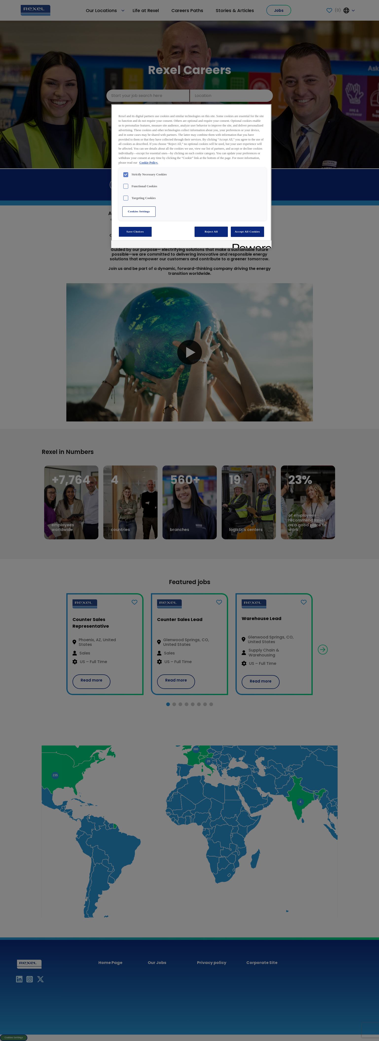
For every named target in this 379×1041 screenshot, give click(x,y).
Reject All (211, 231)
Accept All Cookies (247, 231)
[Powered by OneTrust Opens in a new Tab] (250, 245)
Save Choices (135, 231)
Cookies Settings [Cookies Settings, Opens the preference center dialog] (139, 211)
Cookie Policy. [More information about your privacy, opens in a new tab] (148, 162)
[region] (191, 176)
